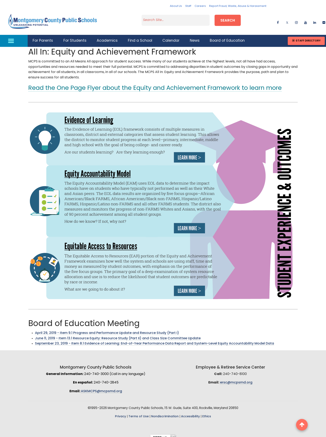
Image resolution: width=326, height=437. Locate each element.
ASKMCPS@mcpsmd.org (101, 387)
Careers (200, 6)
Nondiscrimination (165, 412)
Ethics (206, 412)
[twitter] (287, 20)
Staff (188, 6)
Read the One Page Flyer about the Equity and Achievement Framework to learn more (155, 85)
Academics (107, 37)
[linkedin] (315, 20)
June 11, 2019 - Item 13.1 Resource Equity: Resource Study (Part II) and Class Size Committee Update (118, 334)
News (195, 37)
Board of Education (227, 37)
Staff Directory (306, 36)
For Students (74, 37)
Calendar (170, 37)
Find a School (140, 37)
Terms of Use (138, 412)
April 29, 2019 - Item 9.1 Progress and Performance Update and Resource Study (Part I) (107, 329)
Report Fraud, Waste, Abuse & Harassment (237, 6)
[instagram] (296, 20)
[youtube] (306, 20)
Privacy (120, 412)
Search (227, 19)
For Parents (43, 37)
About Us (176, 6)
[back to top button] (302, 425)
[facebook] (278, 20)
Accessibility (190, 412)
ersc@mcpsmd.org (236, 379)
